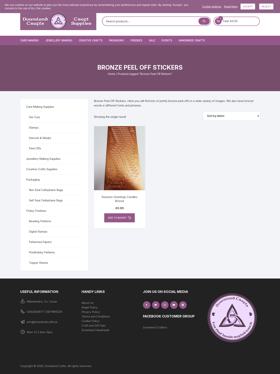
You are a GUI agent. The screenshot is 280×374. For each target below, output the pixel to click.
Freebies (136, 40)
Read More (231, 6)
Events (167, 40)
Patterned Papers (40, 242)
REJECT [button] (266, 6)
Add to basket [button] (119, 217)
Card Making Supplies (40, 107)
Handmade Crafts (192, 40)
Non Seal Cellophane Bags (46, 190)
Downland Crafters (155, 327)
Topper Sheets (38, 263)
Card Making (29, 40)
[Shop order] (231, 116)
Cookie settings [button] (211, 6)
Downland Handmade (95, 330)
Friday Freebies (36, 211)
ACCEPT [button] (248, 6)
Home (111, 73)
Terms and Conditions (96, 316)
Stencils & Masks (40, 138)
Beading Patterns (40, 221)
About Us (88, 303)
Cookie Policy (91, 321)
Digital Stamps (38, 231)
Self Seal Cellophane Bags (46, 200)
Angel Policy (90, 307)
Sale (152, 40)
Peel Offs (35, 148)
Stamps (34, 127)
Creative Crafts (91, 40)
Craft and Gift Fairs (94, 325)
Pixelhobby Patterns (42, 252)
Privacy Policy (91, 312)
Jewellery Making (58, 40)
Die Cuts (34, 117)
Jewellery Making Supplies (43, 159)
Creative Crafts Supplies (41, 169)
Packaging (116, 40)
